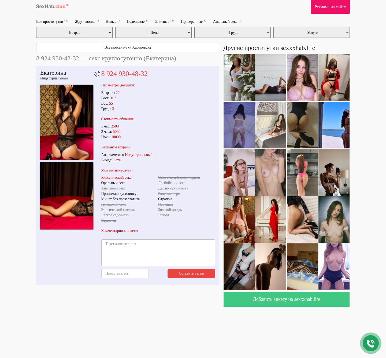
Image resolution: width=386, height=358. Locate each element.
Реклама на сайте (330, 7)
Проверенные (193, 21)
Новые (113, 21)
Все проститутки (52, 21)
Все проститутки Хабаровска (128, 47)
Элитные (164, 21)
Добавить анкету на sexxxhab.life (286, 299)
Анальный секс (228, 21)
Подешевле (138, 21)
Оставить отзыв (191, 273)
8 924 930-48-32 (124, 74)
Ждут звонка (87, 21)
